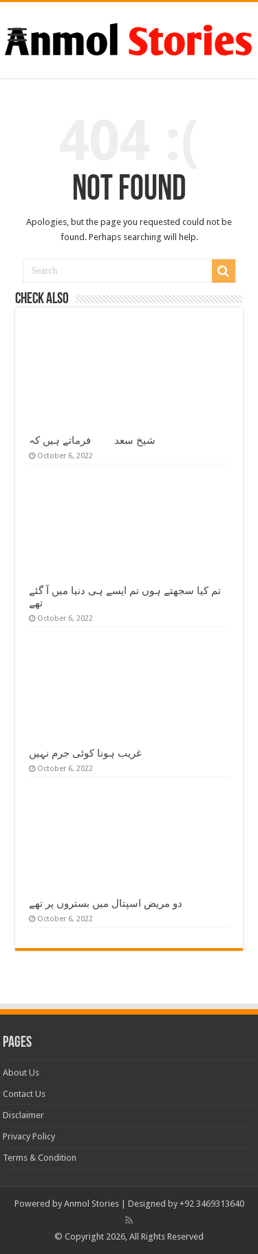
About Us (21, 1072)
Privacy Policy (29, 1136)
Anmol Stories (91, 1203)
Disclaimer (23, 1115)
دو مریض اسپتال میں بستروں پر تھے (105, 903)
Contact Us (24, 1094)
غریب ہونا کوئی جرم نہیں (85, 753)
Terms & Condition (39, 1157)
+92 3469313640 (212, 1203)
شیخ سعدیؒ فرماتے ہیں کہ (92, 440)
